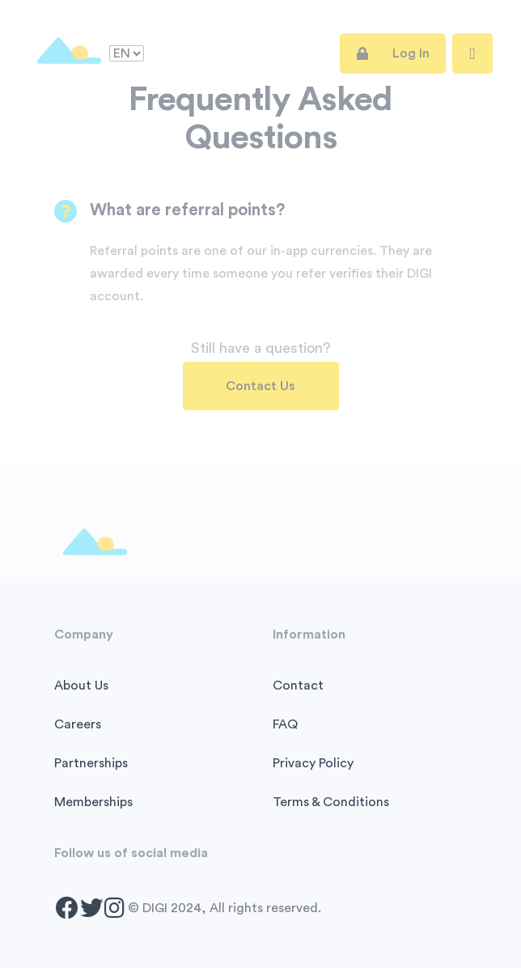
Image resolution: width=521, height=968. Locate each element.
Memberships (93, 802)
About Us (81, 685)
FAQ (285, 724)
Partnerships (91, 763)
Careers (77, 724)
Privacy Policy (313, 763)
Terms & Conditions (331, 802)
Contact (298, 685)
